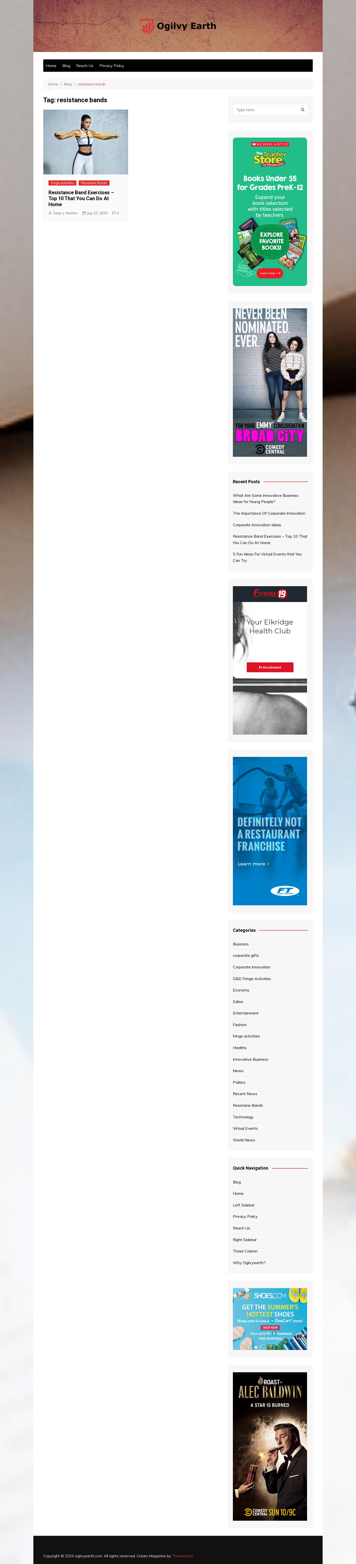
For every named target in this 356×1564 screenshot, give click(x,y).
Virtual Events (245, 1128)
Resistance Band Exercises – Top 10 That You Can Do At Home (81, 198)
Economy (241, 989)
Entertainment (246, 1013)
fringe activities (62, 183)
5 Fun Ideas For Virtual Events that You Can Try (267, 557)
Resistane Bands (94, 183)
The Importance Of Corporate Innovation (269, 513)
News (238, 1070)
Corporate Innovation (251, 966)
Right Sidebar (245, 1239)
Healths (240, 1047)
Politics (239, 1082)
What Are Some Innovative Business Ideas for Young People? (265, 498)
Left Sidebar (244, 1205)
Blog (66, 65)
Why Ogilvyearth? (249, 1262)
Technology (243, 1116)
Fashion (240, 1024)
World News (244, 1139)
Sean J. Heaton (65, 213)
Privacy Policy (111, 65)
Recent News (245, 1093)
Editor (238, 1001)
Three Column (245, 1251)
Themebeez (182, 1556)
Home (51, 65)
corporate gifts (246, 955)
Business (241, 943)
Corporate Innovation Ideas (257, 524)
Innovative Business (250, 1059)
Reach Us (84, 65)
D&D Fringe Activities (252, 978)
